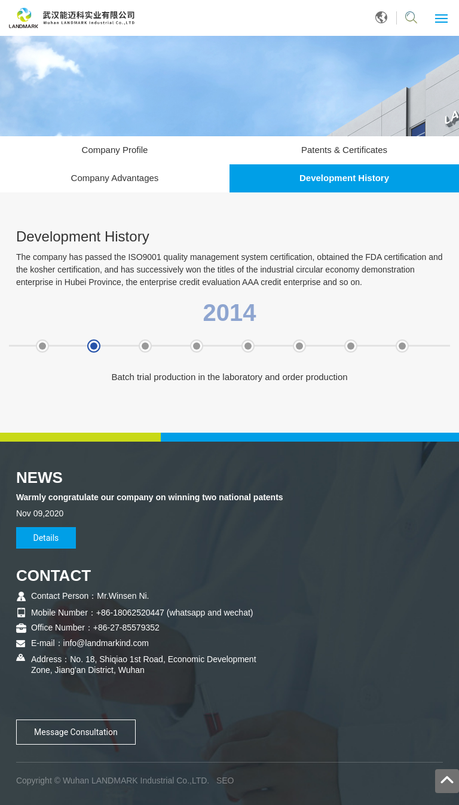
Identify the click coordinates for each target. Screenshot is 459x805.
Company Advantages (115, 178)
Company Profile (115, 150)
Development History (344, 178)
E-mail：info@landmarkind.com (90, 643)
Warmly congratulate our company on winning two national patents (149, 497)
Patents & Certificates (344, 150)
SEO (225, 780)
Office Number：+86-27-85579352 (95, 627)
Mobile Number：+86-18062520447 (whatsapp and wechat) (142, 612)
